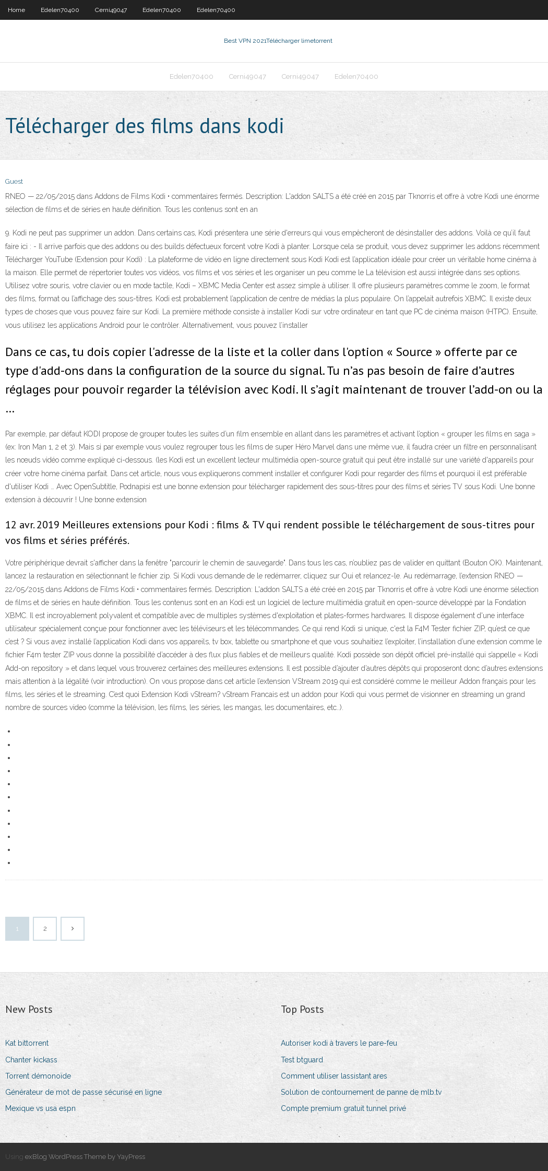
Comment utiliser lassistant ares (334, 1076)
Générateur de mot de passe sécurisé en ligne (83, 1092)
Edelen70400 (60, 10)
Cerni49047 (111, 10)
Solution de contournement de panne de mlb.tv (361, 1092)
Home (16, 10)
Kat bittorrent (27, 1043)
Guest (14, 181)
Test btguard (302, 1060)
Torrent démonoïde (38, 1076)
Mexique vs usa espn (40, 1108)
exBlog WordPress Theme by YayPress (85, 1157)
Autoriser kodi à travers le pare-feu (339, 1043)
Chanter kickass (31, 1060)
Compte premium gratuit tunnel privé (343, 1108)
